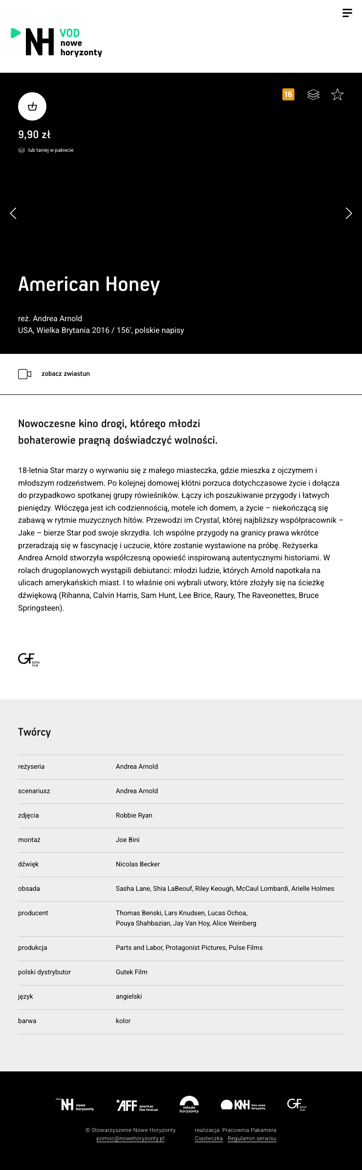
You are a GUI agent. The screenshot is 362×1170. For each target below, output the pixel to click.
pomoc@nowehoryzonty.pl (131, 1138)
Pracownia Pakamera (249, 1130)
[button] (348, 213)
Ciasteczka (209, 1138)
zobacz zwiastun (66, 374)
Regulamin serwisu (252, 1138)
